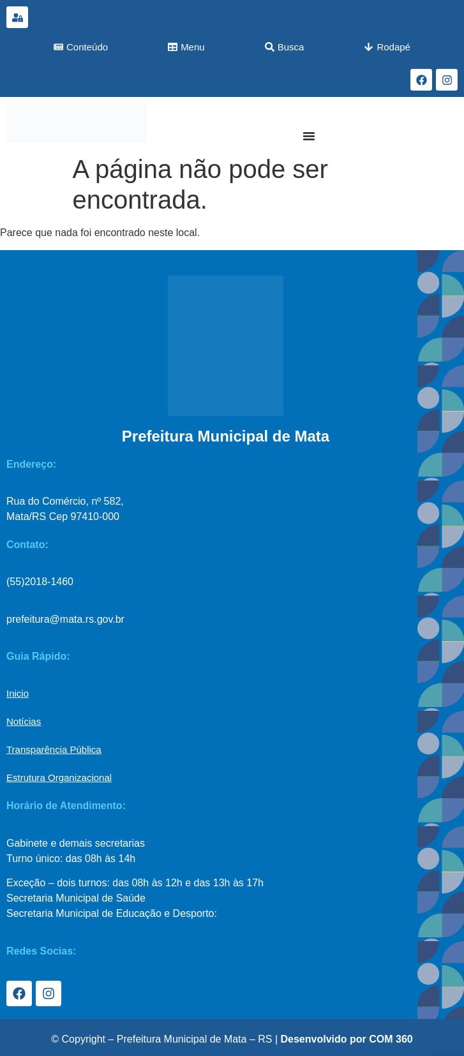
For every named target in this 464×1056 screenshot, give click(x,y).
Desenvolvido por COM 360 (347, 1039)
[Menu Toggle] (309, 136)
